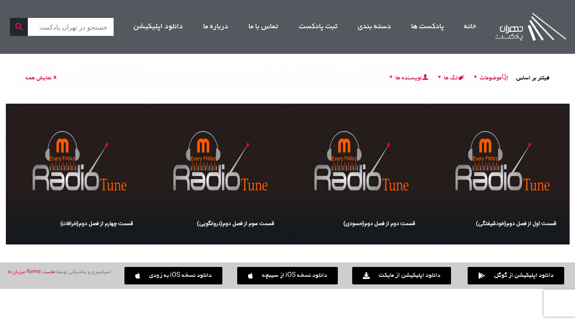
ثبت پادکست (318, 27)
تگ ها (450, 78)
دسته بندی (374, 27)
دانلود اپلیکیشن (158, 27)
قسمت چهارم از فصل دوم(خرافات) (96, 223)
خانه (470, 27)
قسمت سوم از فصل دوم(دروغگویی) (235, 223)
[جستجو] (19, 27)
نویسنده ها (408, 78)
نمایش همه (42, 78)
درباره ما (215, 27)
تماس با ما (263, 27)
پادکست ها (427, 27)
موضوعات (490, 78)
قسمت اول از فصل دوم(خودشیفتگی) (516, 223)
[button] (173, 275)
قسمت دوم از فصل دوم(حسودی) (379, 223)
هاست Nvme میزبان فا (31, 272)
